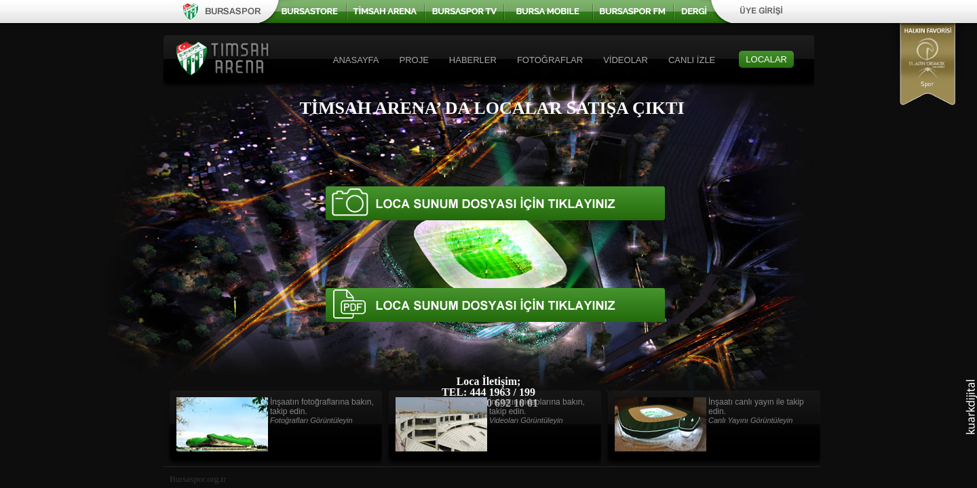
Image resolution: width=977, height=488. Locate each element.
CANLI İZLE (691, 60)
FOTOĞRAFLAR (550, 60)
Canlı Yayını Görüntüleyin (750, 420)
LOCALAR (766, 59)
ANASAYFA (356, 60)
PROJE (413, 60)
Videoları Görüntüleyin (526, 420)
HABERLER (473, 60)
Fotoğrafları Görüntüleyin (311, 420)
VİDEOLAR (625, 60)
